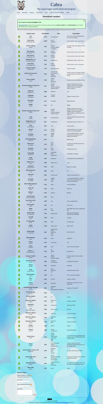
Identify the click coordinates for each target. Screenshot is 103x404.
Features (32, 12)
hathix (67, 12)
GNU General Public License (62, 402)
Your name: (19, 380)
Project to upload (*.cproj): (23, 375)
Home (18, 12)
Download (24, 12)
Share (46, 12)
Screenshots (39, 12)
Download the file (23, 25)
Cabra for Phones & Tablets (57, 12)
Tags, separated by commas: (23, 384)
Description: (20, 389)
